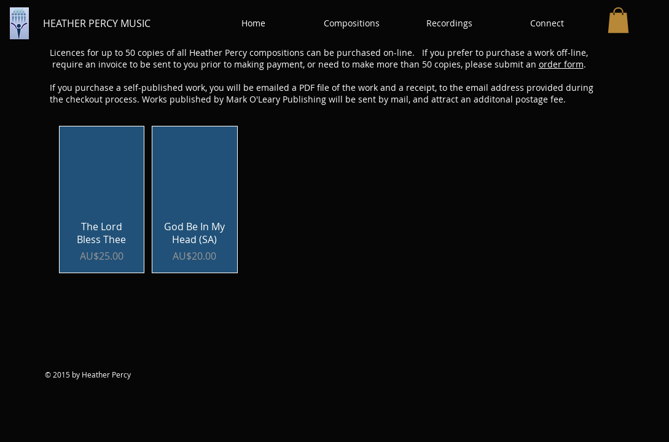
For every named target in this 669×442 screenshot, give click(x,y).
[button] (352, 23)
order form (561, 64)
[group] (335, 199)
